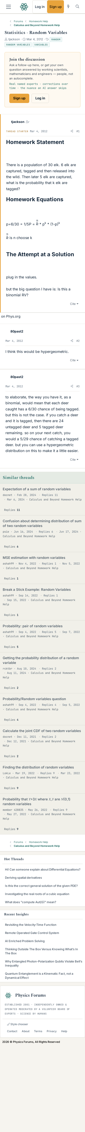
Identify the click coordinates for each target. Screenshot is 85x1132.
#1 (78, 131)
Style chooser (17, 1110)
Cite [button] (73, 389)
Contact (12, 1117)
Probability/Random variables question (34, 785)
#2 (78, 426)
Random (55, 39)
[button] (72, 131)
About (25, 1117)
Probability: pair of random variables (33, 712)
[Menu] (8, 7)
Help (64, 1117)
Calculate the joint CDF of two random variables (42, 816)
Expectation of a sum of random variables (37, 575)
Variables (41, 44)
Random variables (18, 44)
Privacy (52, 1117)
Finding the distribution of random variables (38, 853)
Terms (38, 1117)
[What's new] (68, 6)
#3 (78, 472)
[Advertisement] (42, 341)
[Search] (77, 6)
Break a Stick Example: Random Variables (37, 675)
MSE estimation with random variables (34, 643)
